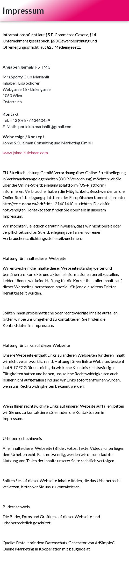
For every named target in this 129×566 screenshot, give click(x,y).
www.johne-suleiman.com (25, 152)
